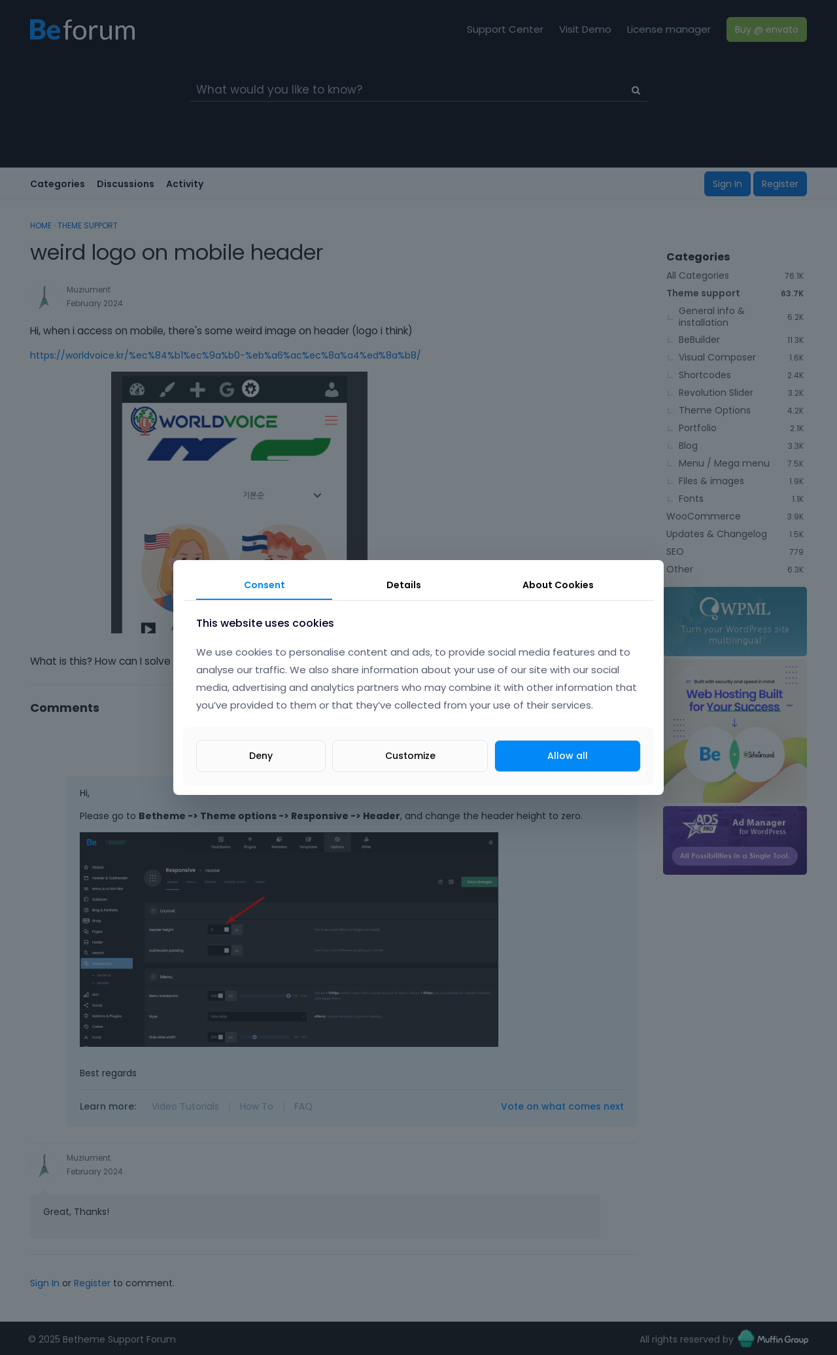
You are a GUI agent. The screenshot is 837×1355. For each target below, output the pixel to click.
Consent (264, 584)
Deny (261, 755)
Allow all (567, 755)
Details (403, 584)
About (558, 584)
